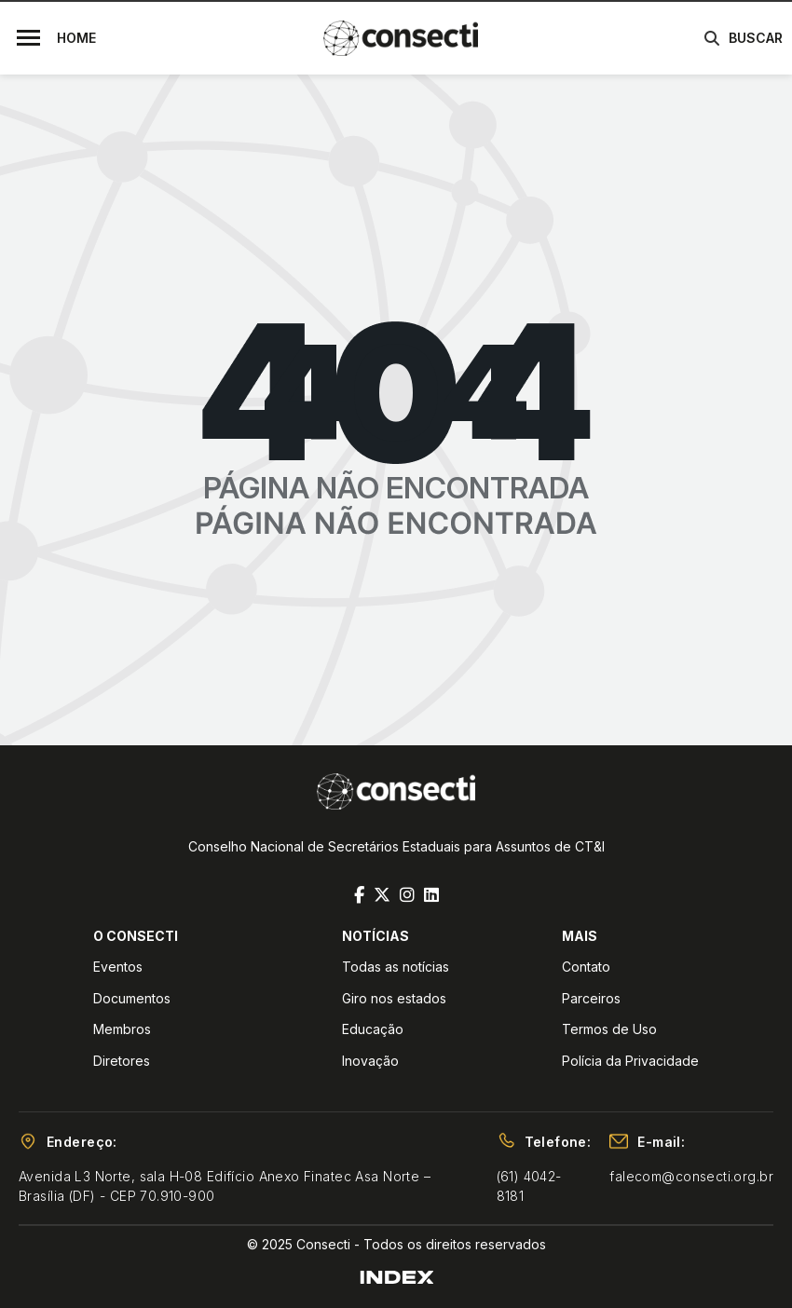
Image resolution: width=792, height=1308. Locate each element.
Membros (122, 1029)
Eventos (118, 966)
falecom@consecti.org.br (691, 1176)
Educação (372, 1029)
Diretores (121, 1061)
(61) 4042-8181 (529, 1186)
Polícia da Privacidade (630, 1061)
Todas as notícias (395, 966)
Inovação (370, 1061)
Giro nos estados (394, 998)
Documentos (132, 998)
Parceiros (591, 998)
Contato (586, 966)
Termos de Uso (609, 1029)
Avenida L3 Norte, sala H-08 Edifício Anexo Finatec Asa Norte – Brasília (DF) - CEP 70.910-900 (224, 1186)
